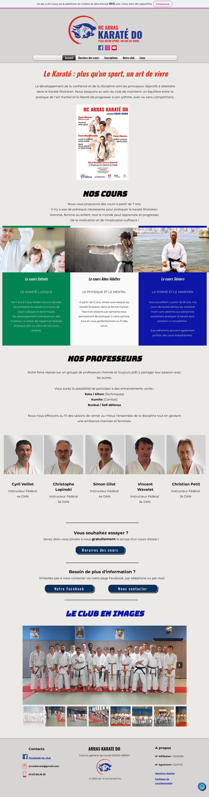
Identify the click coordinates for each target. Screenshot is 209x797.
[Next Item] (179, 665)
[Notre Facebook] (69, 588)
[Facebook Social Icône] (25, 756)
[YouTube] (114, 47)
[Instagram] (107, 47)
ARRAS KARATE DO (104, 749)
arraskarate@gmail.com (44, 766)
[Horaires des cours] (100, 550)
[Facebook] (100, 47)
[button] (128, 57)
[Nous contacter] (133, 588)
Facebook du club (40, 757)
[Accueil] (202, 786)
